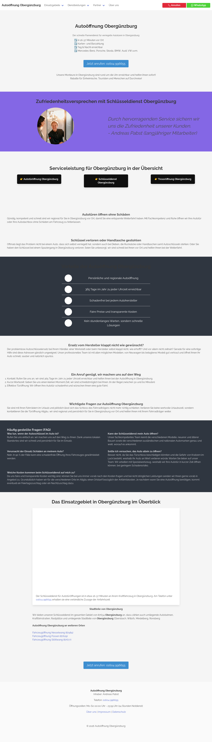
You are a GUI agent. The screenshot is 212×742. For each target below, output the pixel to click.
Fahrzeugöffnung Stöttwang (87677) (51, 639)
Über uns (114, 5)
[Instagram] (99, 719)
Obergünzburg (30, 5)
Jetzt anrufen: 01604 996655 (106, 63)
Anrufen (174, 5)
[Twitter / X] (106, 719)
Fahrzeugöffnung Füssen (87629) (50, 636)
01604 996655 (44, 599)
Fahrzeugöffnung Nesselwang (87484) (52, 632)
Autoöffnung (10, 5)
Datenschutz (119, 711)
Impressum (104, 711)
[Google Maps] (113, 719)
